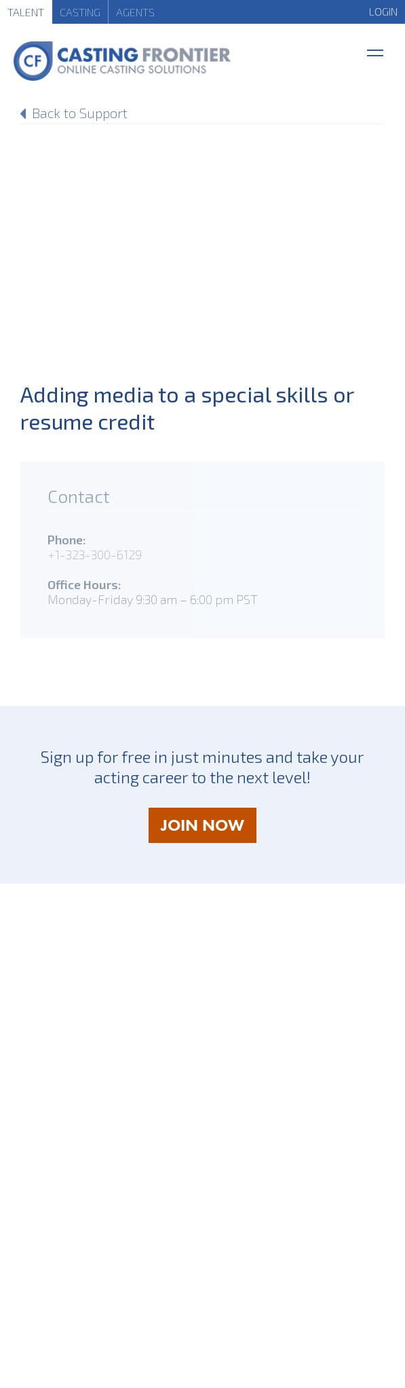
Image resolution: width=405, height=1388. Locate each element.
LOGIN (383, 11)
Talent (25, 11)
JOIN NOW (208, 828)
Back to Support (80, 113)
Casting (80, 11)
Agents (135, 11)
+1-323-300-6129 (94, 554)
